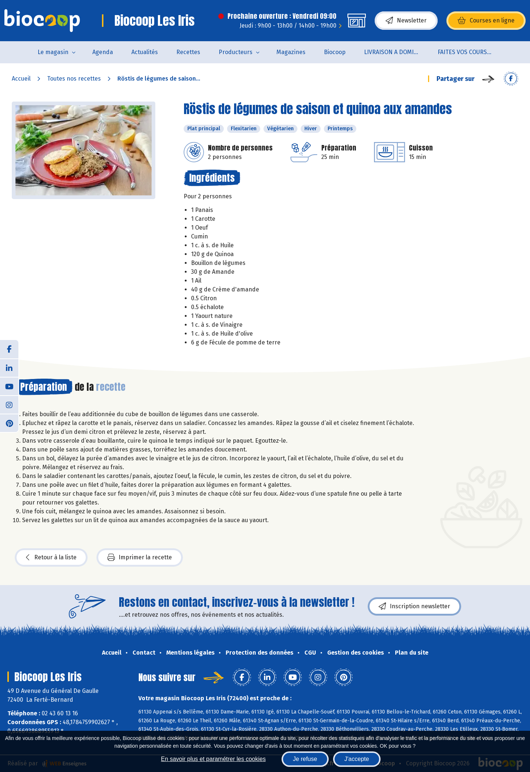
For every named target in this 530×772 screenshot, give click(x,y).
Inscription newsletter (414, 606)
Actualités (144, 52)
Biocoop (335, 52)
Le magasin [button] (53, 52)
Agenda (102, 52)
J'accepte (356, 759)
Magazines (290, 52)
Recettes (188, 52)
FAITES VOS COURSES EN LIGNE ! (470, 52)
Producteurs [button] (235, 52)
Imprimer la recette (139, 557)
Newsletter (406, 20)
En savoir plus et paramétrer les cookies (213, 759)
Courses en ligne (486, 20)
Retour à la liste (51, 557)
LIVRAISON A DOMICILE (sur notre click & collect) (396, 52)
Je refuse (305, 759)
